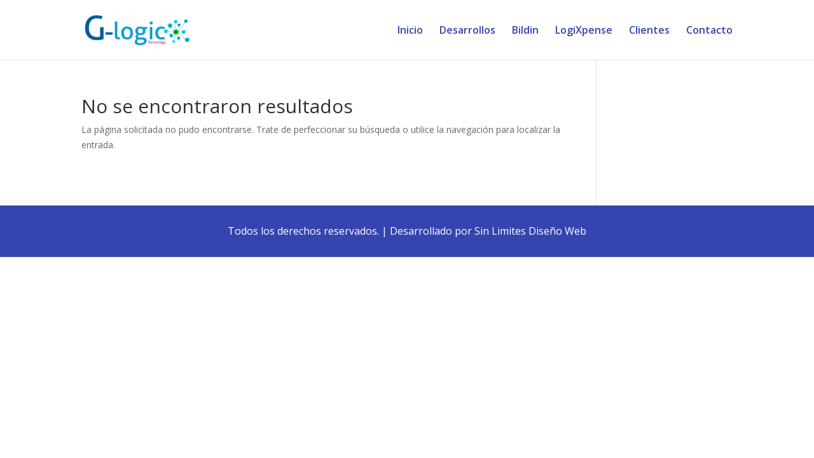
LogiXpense (583, 31)
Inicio (410, 31)
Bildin (525, 31)
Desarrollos (467, 31)
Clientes (649, 31)
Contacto (709, 31)
